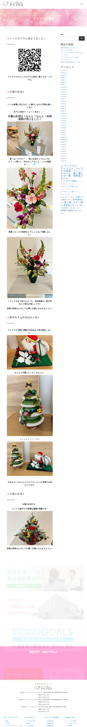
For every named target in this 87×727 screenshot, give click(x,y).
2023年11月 (64, 89)
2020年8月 (63, 144)
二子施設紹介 (50, 721)
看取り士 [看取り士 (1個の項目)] (79, 208)
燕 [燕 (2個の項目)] (61, 208)
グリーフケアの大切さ (67, 50)
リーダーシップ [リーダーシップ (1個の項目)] (73, 194)
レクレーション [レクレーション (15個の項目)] (68, 197)
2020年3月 (63, 156)
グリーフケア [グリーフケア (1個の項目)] (80, 181)
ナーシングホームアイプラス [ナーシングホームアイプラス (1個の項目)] (67, 189)
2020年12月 (64, 137)
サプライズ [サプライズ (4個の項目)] (64, 184)
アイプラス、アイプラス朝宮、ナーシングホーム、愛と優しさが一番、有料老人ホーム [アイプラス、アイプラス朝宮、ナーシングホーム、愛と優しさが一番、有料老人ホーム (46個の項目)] (72, 173)
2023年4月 (63, 106)
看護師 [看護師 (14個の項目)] (64, 210)
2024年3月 (63, 80)
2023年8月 (63, 96)
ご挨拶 (7, 723)
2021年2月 (63, 132)
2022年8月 (63, 123)
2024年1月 (63, 84)
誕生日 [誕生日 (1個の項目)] (62, 213)
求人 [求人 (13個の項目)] (81, 205)
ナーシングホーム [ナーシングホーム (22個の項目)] (69, 186)
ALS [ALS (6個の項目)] (62, 166)
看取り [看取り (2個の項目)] (74, 208)
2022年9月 (63, 120)
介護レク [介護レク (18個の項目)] (80, 197)
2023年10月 (64, 92)
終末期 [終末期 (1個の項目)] (76, 210)
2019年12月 (64, 161)
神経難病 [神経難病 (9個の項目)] (70, 210)
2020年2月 (63, 158)
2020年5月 (63, 151)
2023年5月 (63, 104)
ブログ (10, 28)
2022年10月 (64, 118)
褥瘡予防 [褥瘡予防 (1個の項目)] (80, 210)
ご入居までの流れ (31, 721)
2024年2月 (63, 82)
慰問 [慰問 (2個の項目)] (62, 205)
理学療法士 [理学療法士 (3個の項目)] (65, 208)
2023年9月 (63, 94)
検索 (62, 34)
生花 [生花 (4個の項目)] (71, 208)
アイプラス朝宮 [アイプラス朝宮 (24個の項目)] (69, 181)
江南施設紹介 (50, 725)
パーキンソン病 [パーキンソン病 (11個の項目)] (67, 192)
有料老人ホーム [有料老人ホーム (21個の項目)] (71, 205)
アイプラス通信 (72, 721)
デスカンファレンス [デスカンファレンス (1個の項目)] (72, 184)
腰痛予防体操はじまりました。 (69, 47)
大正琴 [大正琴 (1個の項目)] (62, 202)
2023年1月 (63, 111)
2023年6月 (63, 101)
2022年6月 (63, 127)
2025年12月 (64, 70)
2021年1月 (63, 134)
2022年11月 (64, 115)
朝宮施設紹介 (50, 723)
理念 (7, 721)
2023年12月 (64, 87)
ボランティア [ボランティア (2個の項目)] (77, 192)
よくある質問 (29, 725)
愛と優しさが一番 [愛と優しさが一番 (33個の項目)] (73, 202)
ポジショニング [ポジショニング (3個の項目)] (65, 194)
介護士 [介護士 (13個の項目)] (63, 199)
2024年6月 (63, 77)
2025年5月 (63, 73)
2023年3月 (63, 108)
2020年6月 (63, 149)
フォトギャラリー (72, 723)
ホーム (6, 28)
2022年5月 (63, 130)
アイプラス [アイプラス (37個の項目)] (70, 166)
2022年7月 (63, 125)
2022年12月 (64, 113)
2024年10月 (64, 75)
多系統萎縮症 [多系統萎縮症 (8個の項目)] (77, 200)
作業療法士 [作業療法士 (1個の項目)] (69, 199)
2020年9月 (63, 142)
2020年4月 (63, 154)
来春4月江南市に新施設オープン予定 (70, 62)
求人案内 (70, 725)
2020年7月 (63, 146)
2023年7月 (63, 99)
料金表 (28, 723)
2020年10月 (64, 139)
